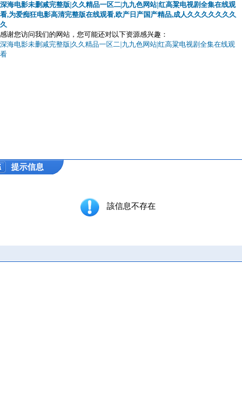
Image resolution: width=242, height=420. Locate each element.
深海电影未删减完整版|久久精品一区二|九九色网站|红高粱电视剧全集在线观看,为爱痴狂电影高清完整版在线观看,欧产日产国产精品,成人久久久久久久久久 (118, 15)
